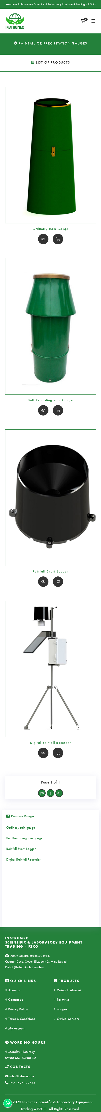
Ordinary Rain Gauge (50, 229)
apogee (60, 1009)
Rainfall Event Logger (50, 571)
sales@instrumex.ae (19, 1076)
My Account (15, 1028)
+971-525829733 (20, 1083)
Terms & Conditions (20, 1018)
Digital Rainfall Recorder (50, 742)
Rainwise (61, 999)
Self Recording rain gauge (24, 838)
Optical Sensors (66, 1018)
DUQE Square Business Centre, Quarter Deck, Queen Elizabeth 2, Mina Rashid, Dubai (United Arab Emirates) (36, 961)
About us (13, 990)
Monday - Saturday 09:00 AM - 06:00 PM (20, 1054)
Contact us (14, 999)
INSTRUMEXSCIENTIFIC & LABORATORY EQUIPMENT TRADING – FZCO (44, 942)
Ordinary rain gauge (20, 827)
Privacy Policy (16, 1009)
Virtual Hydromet (67, 990)
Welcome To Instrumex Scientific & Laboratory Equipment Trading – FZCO (51, 4)
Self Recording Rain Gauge (50, 400)
